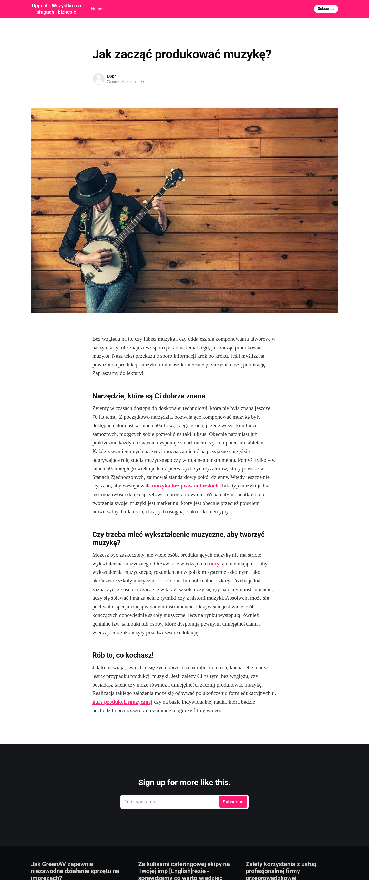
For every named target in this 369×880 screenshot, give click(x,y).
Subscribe (326, 8)
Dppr (111, 76)
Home (96, 8)
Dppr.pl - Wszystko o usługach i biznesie (56, 9)
